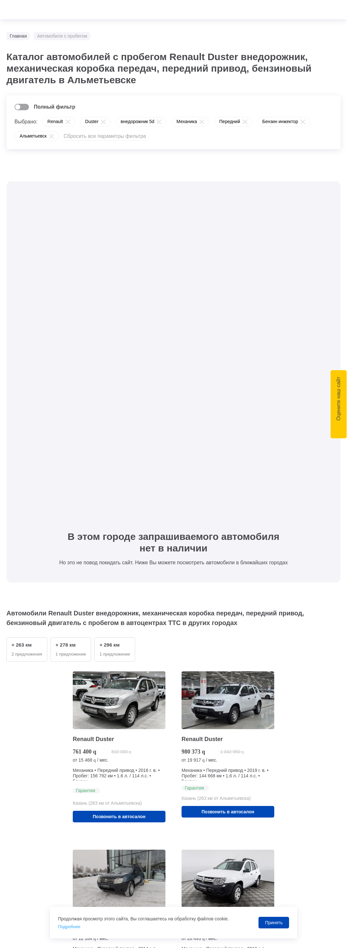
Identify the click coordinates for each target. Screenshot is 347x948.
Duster (91, 121)
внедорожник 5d (138, 121)
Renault (55, 121)
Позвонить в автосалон (119, 483)
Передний (229, 121)
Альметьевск (33, 136)
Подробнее (69, 926)
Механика (186, 121)
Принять (274, 922)
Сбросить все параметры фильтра (105, 136)
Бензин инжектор (280, 121)
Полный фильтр (54, 107)
